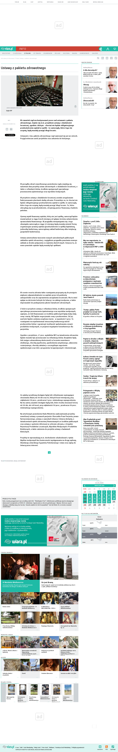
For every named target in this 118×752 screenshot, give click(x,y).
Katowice (99, 519)
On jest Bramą (47, 582)
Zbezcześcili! (88, 101)
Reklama (51, 747)
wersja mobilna (98, 2)
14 (94, 498)
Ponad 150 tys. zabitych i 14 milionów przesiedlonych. (91, 381)
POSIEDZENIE (8, 461)
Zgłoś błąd (112, 746)
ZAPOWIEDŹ (22, 461)
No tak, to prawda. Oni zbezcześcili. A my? (90, 104)
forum (17, 2)
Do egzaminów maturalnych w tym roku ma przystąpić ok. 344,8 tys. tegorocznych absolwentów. (93, 268)
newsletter (107, 58)
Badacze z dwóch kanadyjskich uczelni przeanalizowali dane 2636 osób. (93, 287)
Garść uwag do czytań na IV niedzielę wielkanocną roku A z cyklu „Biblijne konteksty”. (58, 586)
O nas (17, 747)
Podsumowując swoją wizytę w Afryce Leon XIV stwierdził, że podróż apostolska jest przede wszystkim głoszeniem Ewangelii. (93, 348)
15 (99, 498)
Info (22, 49)
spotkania (50, 2)
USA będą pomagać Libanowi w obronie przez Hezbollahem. (92, 331)
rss (102, 58)
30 (90, 492)
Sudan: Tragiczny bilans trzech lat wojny (93, 377)
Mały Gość (85, 2)
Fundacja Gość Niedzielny (63, 747)
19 (85, 501)
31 (94, 492)
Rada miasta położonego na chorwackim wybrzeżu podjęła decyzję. (92, 301)
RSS (106, 746)
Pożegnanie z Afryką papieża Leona (91, 392)
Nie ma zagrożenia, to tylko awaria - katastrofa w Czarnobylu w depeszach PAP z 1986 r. (93, 244)
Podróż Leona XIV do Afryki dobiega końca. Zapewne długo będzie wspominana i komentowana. (92, 89)
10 (109, 495)
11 (114, 495)
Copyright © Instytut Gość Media (24, 749)
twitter (116, 58)
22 (99, 501)
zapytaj (40, 2)
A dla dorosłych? (90, 70)
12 (85, 498)
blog (24, 2)
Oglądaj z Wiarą (6, 682)
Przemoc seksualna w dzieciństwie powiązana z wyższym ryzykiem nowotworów (92, 280)
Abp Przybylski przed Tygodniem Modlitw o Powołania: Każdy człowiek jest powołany (93, 422)
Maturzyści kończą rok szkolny (92, 263)
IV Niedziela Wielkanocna (13, 582)
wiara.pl (8, 48)
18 (114, 498)
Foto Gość (45, 747)
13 (90, 498)
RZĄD (15, 461)
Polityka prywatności (78, 747)
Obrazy (86, 85)
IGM (21, 747)
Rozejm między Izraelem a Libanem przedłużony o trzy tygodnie (93, 326)
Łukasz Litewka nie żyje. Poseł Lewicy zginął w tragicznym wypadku (93, 359)
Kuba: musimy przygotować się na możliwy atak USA (18, 501)
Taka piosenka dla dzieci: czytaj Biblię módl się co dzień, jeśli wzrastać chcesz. (92, 74)
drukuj (11, 129)
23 (104, 501)
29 (85, 492)
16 (104, 498)
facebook (111, 58)
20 (90, 501)
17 (109, 498)
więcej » (18, 609)
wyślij (7, 129)
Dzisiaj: (99, 482)
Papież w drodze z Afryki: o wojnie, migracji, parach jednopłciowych (93, 341)
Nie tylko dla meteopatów (90, 513)
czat (32, 2)
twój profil (108, 49)
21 (94, 501)
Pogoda (99, 517)
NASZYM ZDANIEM (87, 62)
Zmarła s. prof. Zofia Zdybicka (91, 222)
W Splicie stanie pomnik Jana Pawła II (93, 296)
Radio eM (60, 2)
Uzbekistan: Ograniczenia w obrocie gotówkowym (41, 503)
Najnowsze (85, 216)
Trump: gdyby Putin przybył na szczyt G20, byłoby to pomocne (92, 312)
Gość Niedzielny (73, 2)
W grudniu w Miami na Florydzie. (92, 316)
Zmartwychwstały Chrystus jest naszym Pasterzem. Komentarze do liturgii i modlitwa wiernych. (18, 586)
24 (109, 501)
